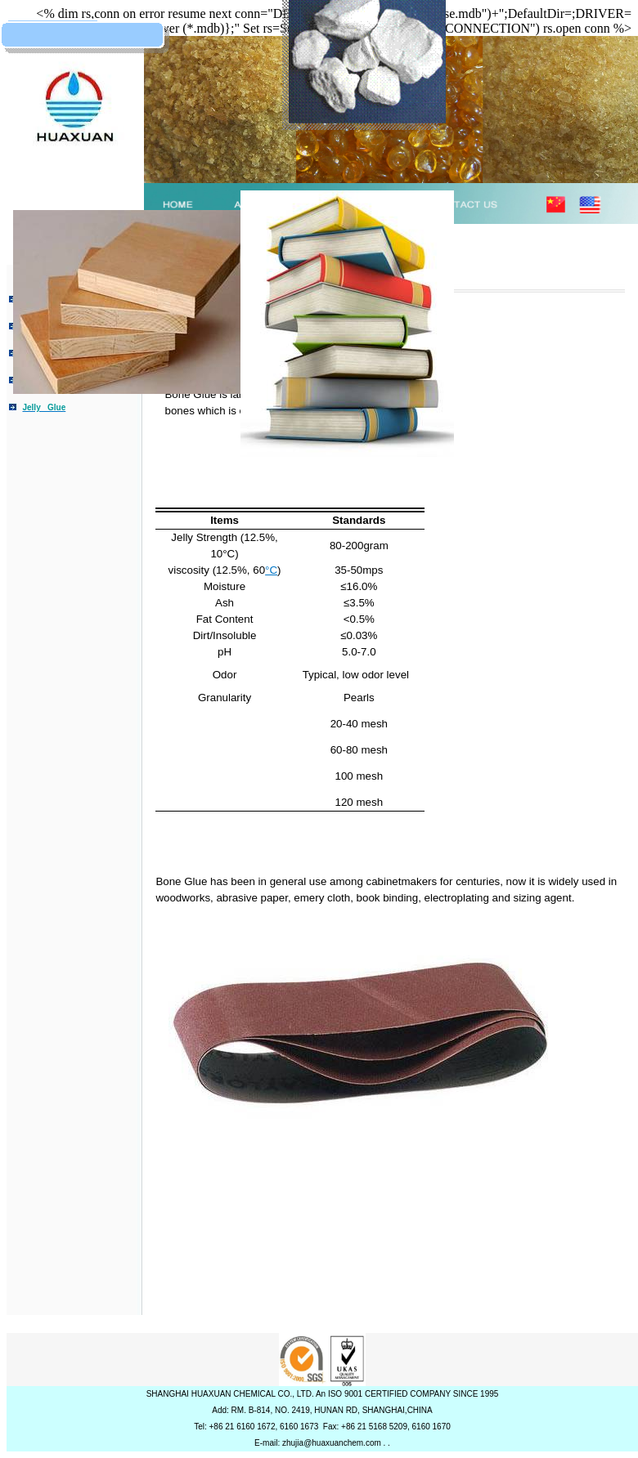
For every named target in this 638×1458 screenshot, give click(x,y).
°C (271, 570)
